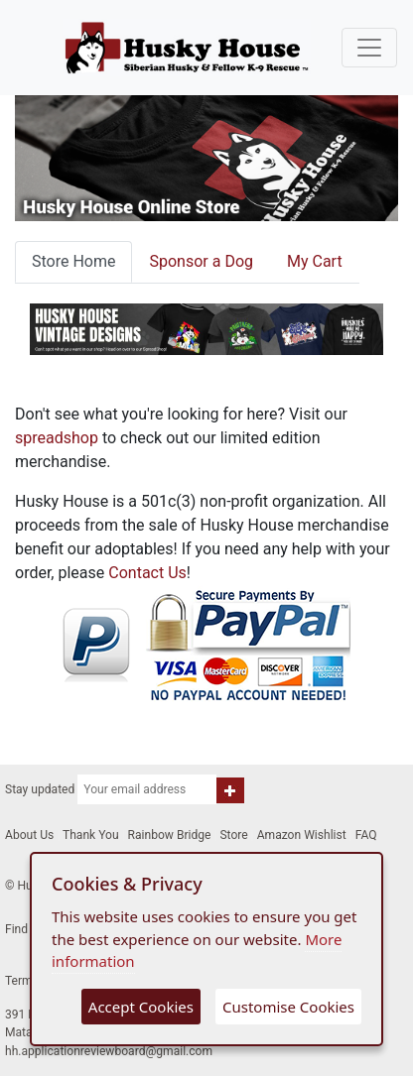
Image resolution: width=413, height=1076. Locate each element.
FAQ (366, 835)
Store (233, 835)
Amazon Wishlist (301, 835)
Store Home (73, 261)
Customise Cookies (288, 1006)
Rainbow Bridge (169, 835)
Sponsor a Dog (201, 261)
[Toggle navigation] (369, 47)
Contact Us (147, 572)
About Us (29, 835)
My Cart (315, 261)
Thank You (91, 835)
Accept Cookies (141, 1006)
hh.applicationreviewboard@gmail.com (108, 1051)
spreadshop (56, 437)
